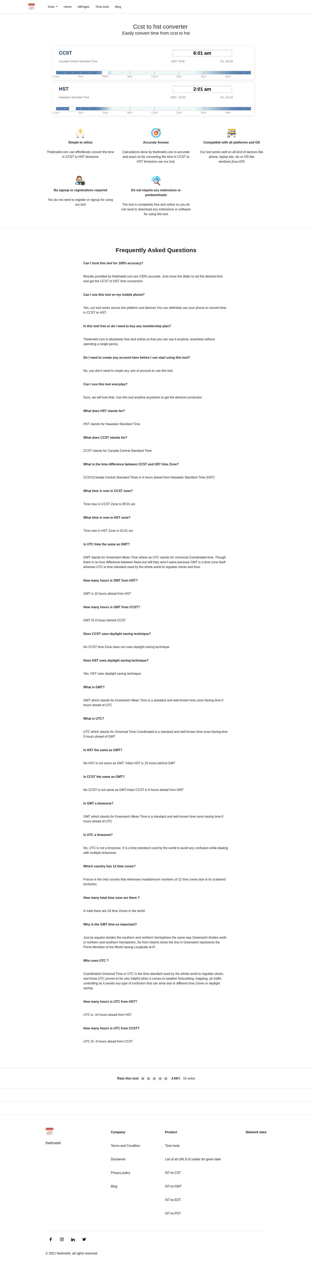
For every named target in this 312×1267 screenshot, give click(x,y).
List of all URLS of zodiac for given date (193, 1159)
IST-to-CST (173, 1172)
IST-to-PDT (173, 1213)
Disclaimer (118, 1159)
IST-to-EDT (173, 1200)
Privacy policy (120, 1172)
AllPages (83, 6)
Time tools (102, 6)
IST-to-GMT (173, 1186)
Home (68, 6)
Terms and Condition (125, 1145)
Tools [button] (51, 6)
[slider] (105, 72)
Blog (118, 6)
